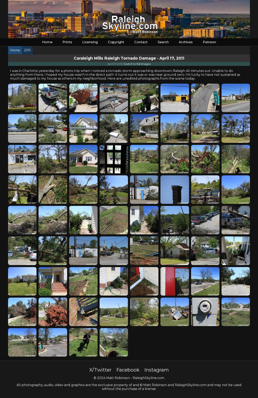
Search (163, 42)
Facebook (127, 370)
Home (47, 42)
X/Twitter (100, 370)
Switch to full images (137, 63)
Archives (186, 42)
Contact (141, 42)
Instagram (156, 370)
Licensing (90, 42)
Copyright (116, 42)
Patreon (209, 42)
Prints (67, 42)
